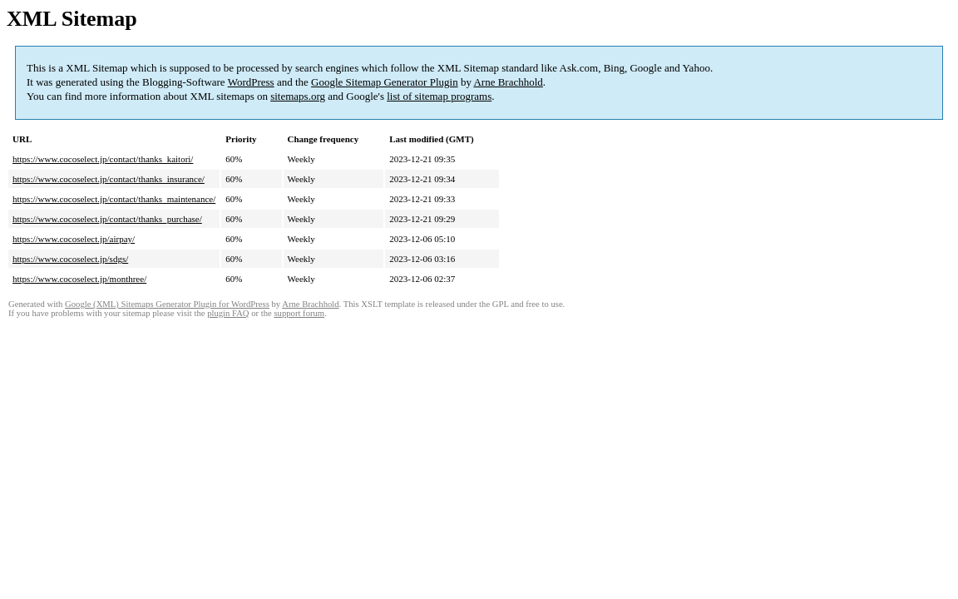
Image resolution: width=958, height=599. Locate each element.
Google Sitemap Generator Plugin (384, 82)
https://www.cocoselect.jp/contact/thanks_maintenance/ (113, 199)
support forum (299, 313)
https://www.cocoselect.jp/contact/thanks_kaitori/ (102, 159)
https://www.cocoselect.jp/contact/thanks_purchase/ (107, 219)
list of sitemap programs (439, 96)
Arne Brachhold (507, 82)
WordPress (251, 82)
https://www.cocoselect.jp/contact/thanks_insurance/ (108, 179)
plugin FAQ (228, 313)
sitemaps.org (297, 96)
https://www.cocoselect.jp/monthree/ (79, 279)
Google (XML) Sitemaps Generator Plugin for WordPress (167, 304)
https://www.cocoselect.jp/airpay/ (73, 239)
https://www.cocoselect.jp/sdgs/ (70, 259)
